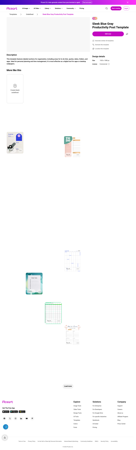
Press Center (121, 424)
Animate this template (102, 44)
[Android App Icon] (14, 412)
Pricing (95, 427)
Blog (118, 420)
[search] (106, 8)
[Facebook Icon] (4, 418)
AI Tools (76, 416)
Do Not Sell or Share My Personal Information (50, 441)
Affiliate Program (122, 416)
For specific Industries (99, 416)
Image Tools (77, 406)
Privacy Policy (31, 441)
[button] (26, 8)
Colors (76, 424)
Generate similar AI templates (104, 40)
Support (119, 406)
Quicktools (96, 420)
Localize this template (102, 48)
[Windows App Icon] (22, 412)
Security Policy (104, 441)
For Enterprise (97, 406)
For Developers (97, 409)
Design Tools (78, 413)
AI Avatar (95, 424)
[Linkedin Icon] (21, 418)
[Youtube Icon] (27, 418)
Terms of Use (22, 441)
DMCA (96, 441)
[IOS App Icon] (5, 412)
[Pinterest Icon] (32, 418)
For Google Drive (98, 413)
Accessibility (114, 441)
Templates (77, 420)
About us (120, 413)
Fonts (75, 427)
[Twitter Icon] (10, 418)
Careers (119, 409)
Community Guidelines (86, 441)
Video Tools (77, 409)
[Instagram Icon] (16, 418)
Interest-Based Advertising (71, 441)
